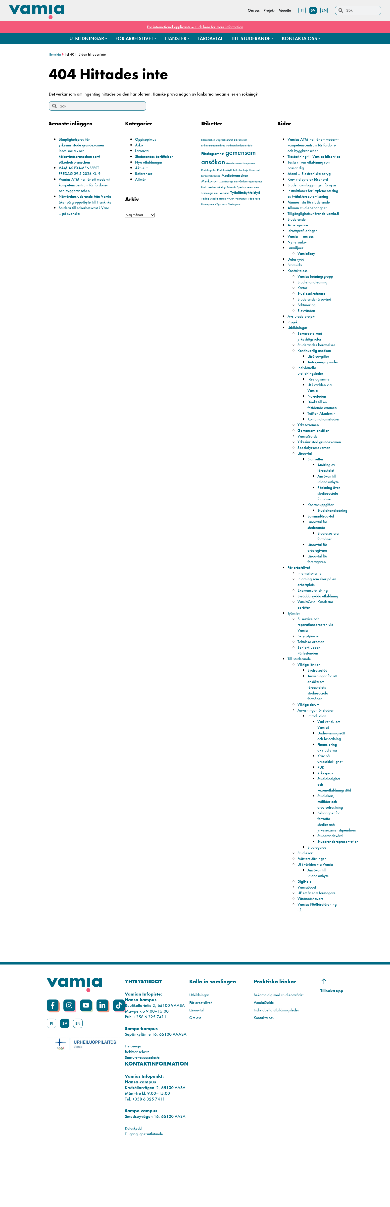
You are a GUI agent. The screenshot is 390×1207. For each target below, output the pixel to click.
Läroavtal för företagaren (319, 598)
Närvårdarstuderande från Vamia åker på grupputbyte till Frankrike (84, 207)
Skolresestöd (318, 716)
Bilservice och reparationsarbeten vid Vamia (318, 670)
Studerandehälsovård (317, 327)
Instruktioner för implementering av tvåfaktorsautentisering (308, 213)
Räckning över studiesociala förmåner (329, 530)
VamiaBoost (308, 938)
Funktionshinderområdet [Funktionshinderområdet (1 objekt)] (239, 145)
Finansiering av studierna (328, 798)
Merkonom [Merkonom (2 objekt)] (209, 181)
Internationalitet (311, 613)
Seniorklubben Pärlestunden (310, 695)
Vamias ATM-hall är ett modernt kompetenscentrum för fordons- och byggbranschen (84, 187)
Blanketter (316, 493)
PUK (321, 818)
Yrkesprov (326, 824)
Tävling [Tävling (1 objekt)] (205, 198)
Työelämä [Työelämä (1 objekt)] (224, 193)
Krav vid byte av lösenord (311, 190)
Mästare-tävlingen (314, 910)
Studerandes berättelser (156, 156)
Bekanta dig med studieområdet (282, 1052)
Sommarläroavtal (323, 556)
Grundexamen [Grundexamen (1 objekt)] (234, 163)
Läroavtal (143, 150)
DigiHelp (305, 932)
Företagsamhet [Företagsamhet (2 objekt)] (212, 153)
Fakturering (307, 333)
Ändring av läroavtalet (327, 501)
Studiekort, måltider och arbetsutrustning (331, 852)
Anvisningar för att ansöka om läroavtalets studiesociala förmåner (324, 733)
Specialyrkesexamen (316, 481)
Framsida (296, 293)
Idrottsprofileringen (305, 259)
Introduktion (318, 761)
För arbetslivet (300, 607)
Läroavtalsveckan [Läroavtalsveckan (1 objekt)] (210, 175)
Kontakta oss (299, 299)
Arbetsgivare (299, 253)
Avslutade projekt (303, 344)
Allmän (141, 179)
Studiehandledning (314, 310)
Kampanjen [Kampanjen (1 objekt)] (249, 163)
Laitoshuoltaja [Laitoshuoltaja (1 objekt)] (240, 170)
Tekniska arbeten (312, 687)
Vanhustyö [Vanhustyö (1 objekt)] (241, 198)
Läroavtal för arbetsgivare (319, 587)
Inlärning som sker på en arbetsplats (316, 621)
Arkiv (140, 145)
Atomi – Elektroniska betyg (312, 185)
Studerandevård (332, 887)
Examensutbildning (314, 630)
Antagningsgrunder (325, 390)
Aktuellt (141, 168)
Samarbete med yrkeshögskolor (311, 364)
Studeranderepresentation (341, 893)
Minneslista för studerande (311, 225)
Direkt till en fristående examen (324, 433)
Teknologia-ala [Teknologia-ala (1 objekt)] (209, 193)
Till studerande (301, 704)
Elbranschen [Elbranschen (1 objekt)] (240, 139)
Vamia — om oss (302, 265)
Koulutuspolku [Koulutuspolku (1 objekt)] (208, 170)
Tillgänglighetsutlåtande (146, 1191)
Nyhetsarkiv (298, 270)
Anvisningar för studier (317, 756)
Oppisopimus (147, 139)
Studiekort (306, 904)
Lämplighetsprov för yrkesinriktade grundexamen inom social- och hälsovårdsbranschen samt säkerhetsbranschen (85, 150)
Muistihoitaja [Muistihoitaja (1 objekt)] (226, 181)
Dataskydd (297, 287)
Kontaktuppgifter (322, 544)
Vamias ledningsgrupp (317, 305)
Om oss (195, 1074)
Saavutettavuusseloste (144, 1114)
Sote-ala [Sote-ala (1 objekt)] (231, 187)
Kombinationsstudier (325, 447)
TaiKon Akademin (323, 442)
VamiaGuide (309, 464)
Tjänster (294, 658)
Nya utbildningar (150, 162)
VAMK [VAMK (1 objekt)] (230, 198)
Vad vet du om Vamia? (327, 770)
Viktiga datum (310, 750)
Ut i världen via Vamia (317, 915)
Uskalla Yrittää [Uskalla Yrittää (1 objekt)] (218, 198)
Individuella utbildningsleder (312, 399)
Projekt (294, 350)
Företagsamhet (320, 407)
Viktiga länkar (310, 710)
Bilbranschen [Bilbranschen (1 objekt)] (208, 139)
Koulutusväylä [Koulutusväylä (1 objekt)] (224, 170)
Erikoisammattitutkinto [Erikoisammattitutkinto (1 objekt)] (213, 145)
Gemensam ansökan (315, 459)
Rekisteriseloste (138, 1108)
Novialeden (318, 424)
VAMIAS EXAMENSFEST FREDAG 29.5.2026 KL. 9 (82, 170)
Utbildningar (299, 356)
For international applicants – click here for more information (195, 27)
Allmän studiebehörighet (310, 230)
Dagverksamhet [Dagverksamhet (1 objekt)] (224, 139)
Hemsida (55, 54)
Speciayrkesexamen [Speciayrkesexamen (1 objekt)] (248, 187)
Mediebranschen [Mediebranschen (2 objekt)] (234, 175)
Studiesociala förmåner (329, 576)
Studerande (298, 247)
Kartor (303, 316)
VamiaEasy (307, 282)
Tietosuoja (134, 1103)
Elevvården (307, 339)
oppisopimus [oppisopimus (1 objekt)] (255, 181)
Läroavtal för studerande (319, 564)
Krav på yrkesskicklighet (331, 810)
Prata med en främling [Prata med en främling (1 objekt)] (213, 187)
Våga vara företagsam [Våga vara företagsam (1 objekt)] (228, 204)
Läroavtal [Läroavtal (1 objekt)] (254, 170)
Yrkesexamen (309, 453)
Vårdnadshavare (312, 955)
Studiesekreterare (313, 322)
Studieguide (318, 898)
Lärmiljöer (297, 276)
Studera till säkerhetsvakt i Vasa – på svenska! (82, 222)
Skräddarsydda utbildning (311, 638)
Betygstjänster (309, 681)
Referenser (144, 173)
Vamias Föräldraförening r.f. (316, 964)
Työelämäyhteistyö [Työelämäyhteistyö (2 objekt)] (245, 192)
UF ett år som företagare (309, 947)
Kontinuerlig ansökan (316, 379)
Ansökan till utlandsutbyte (329, 513)
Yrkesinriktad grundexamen (310, 473)
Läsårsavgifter (320, 384)
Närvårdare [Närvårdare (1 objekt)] (240, 181)
